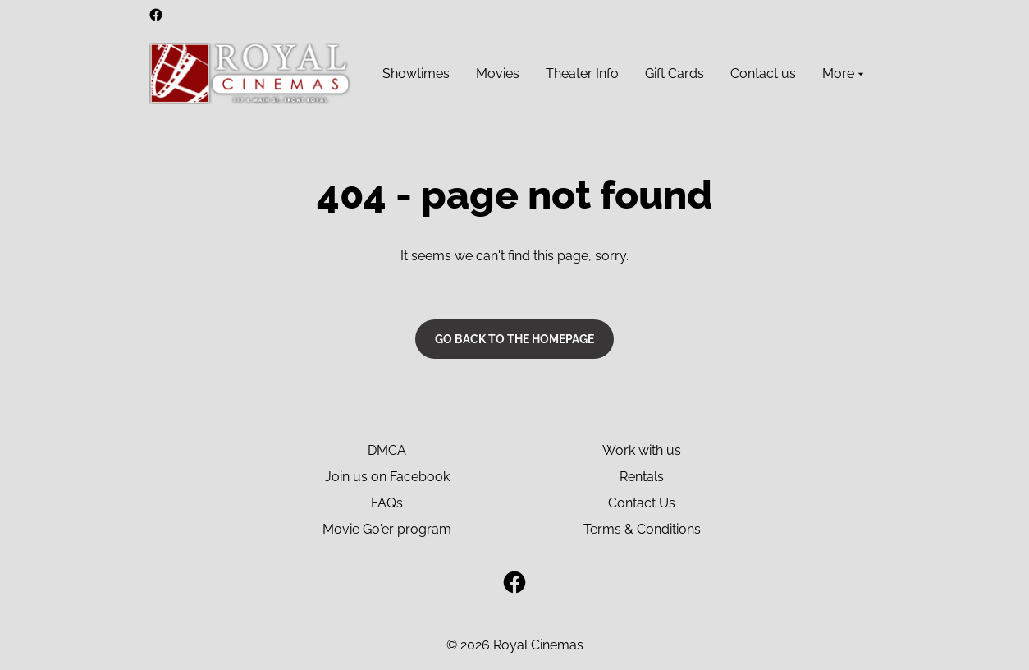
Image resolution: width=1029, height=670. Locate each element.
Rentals (642, 476)
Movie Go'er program (386, 529)
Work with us (641, 450)
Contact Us (641, 503)
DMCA (387, 450)
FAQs (387, 503)
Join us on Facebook (387, 476)
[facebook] (156, 14)
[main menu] (624, 73)
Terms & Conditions (642, 529)
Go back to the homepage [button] (514, 339)
